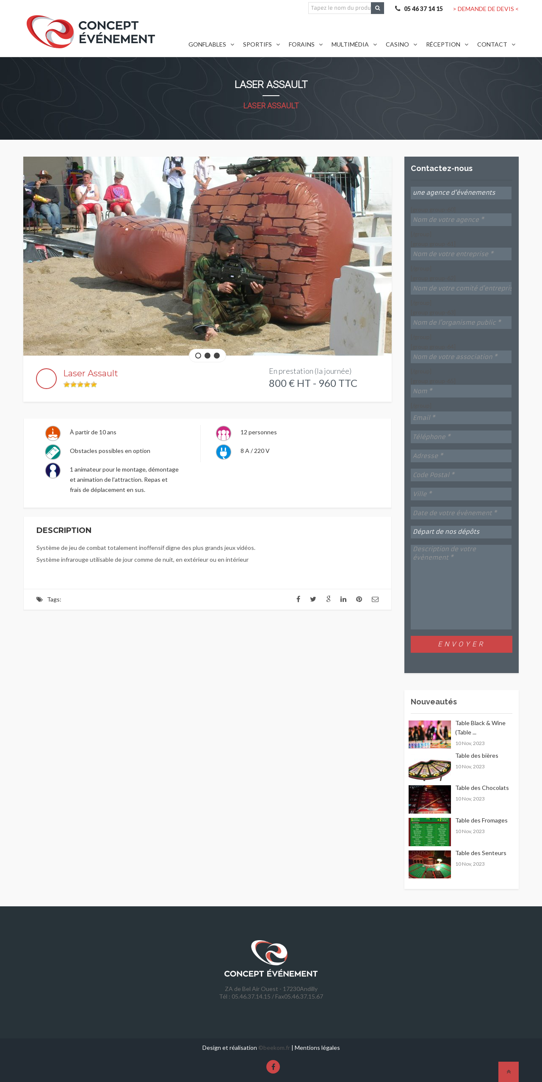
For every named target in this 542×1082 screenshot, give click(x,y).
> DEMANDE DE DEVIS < (486, 8)
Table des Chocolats (482, 787)
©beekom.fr (274, 1047)
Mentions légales (317, 1047)
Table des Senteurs (480, 852)
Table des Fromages (481, 820)
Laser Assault (271, 105)
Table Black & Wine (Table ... (480, 727)
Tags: (54, 599)
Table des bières (476, 755)
